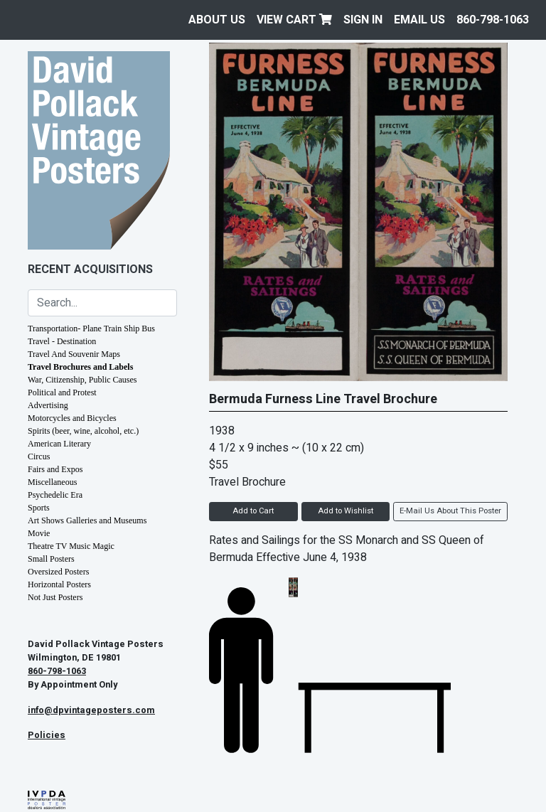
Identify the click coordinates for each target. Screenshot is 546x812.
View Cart (294, 19)
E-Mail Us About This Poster (450, 511)
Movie (39, 533)
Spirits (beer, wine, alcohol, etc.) (83, 431)
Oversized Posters (58, 572)
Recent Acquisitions (90, 269)
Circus (39, 456)
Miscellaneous (52, 482)
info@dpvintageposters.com (91, 710)
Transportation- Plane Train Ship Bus (91, 328)
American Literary (59, 444)
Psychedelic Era (55, 495)
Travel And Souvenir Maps (74, 354)
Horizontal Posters (59, 584)
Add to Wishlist (345, 511)
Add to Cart (253, 511)
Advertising (48, 405)
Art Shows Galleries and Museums (87, 520)
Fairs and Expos (55, 469)
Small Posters (51, 559)
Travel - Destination (62, 341)
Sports (39, 508)
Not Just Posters (55, 597)
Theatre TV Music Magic (71, 546)
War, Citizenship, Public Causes (82, 380)
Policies (46, 735)
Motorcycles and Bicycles (72, 418)
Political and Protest (62, 392)
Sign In (362, 19)
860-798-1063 (492, 19)
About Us (216, 19)
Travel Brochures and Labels (80, 367)
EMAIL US (419, 19)
